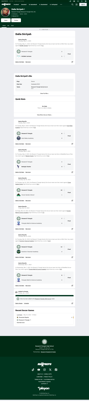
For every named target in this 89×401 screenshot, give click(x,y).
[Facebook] (85, 1)
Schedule (26, 303)
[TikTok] (70, 1)
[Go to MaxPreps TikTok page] (33, 369)
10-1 (38, 184)
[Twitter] (82, 1)
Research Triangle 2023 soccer (43, 299)
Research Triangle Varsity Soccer (39, 87)
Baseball (24, 4)
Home (4, 25)
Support (44, 383)
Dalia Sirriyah (18, 9)
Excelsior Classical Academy (27, 241)
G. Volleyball (53, 4)
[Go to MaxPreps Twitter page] (50, 369)
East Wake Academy (25, 138)
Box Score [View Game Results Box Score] (28, 62)
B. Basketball (33, 4)
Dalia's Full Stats (19, 62)
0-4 (48, 156)
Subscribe (40, 376)
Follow (16, 20)
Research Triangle (24, 51)
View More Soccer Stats (44, 115)
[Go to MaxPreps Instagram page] (44, 369)
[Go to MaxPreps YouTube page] (38, 369)
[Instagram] (78, 1)
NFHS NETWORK (19, 1)
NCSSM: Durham (24, 45)
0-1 (43, 45)
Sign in (83, 4)
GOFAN (11, 1)
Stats (12, 25)
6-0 (35, 127)
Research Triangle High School (44, 343)
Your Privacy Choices (44, 381)
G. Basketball (43, 4)
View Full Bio (44, 93)
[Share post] (72, 62)
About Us (40, 374)
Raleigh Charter (30, 156)
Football (16, 4)
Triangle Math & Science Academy (29, 223)
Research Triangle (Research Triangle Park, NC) (24, 11)
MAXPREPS (5, 1)
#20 (15, 16)
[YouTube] (74, 1)
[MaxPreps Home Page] (40, 29)
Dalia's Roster (19, 303)
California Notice (49, 379)
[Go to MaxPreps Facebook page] (56, 369)
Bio (8, 25)
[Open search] (72, 4)
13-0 (49, 241)
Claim (5, 20)
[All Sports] (61, 4)
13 (61, 247)
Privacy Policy (48, 376)
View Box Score (21, 322)
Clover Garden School (25, 195)
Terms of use (38, 379)
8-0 (61, 269)
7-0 (43, 212)
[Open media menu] (77, 4)
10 (61, 190)
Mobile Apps (48, 374)
